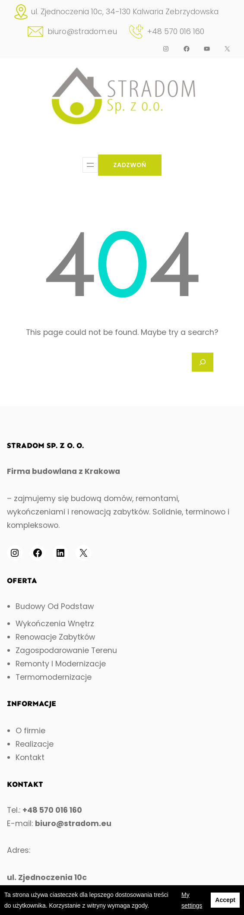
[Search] (202, 362)
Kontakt (30, 757)
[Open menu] (90, 165)
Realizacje (35, 744)
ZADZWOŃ (129, 165)
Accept (225, 899)
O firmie (30, 731)
